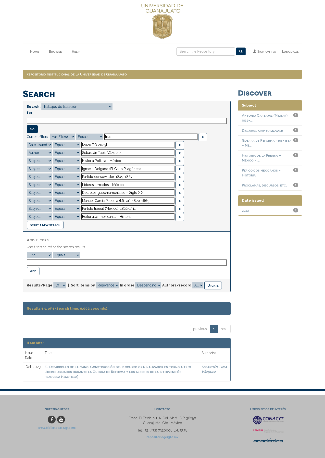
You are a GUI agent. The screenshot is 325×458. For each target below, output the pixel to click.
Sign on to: (264, 51)
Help (75, 51)
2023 (245, 210)
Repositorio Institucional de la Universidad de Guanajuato (76, 74)
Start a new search (45, 225)
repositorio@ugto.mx (162, 437)
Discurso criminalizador (262, 130)
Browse (55, 51)
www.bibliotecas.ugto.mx (57, 428)
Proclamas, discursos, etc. (264, 185)
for (29, 113)
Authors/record (176, 285)
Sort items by (83, 285)
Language (290, 51)
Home (34, 51)
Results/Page (39, 285)
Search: (33, 107)
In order (127, 285)
